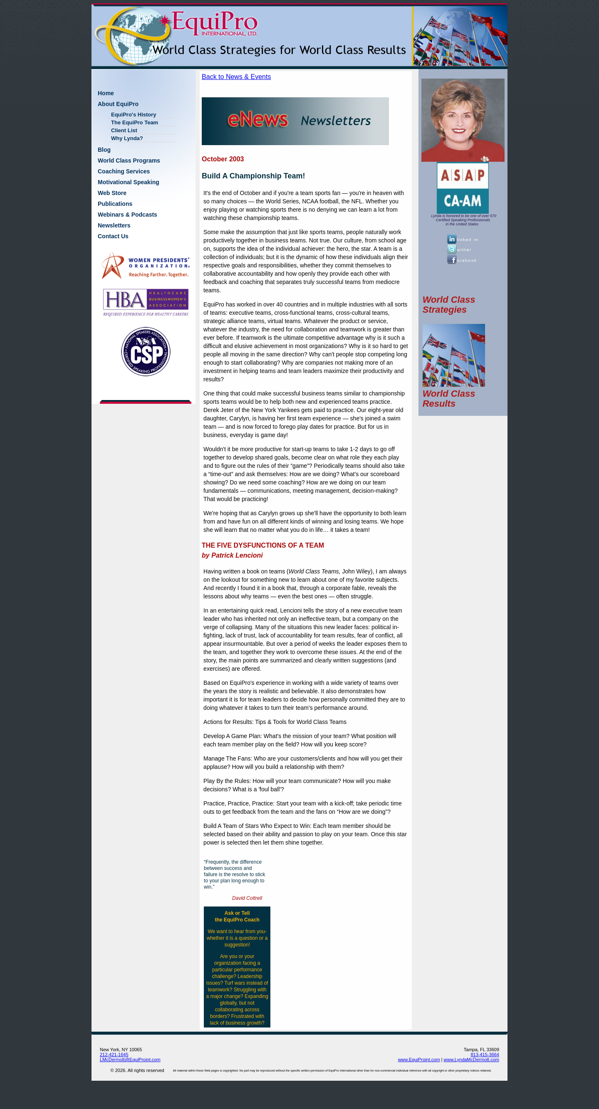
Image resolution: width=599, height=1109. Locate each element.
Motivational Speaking (128, 182)
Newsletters (114, 225)
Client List (124, 130)
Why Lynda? (127, 138)
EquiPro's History (133, 114)
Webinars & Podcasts (127, 214)
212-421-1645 (114, 1054)
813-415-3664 (484, 1054)
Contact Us (113, 236)
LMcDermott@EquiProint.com (130, 1059)
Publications (115, 203)
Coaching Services (124, 171)
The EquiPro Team (134, 122)
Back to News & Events (236, 76)
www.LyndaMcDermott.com (471, 1059)
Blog (104, 149)
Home (106, 93)
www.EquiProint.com (419, 1059)
